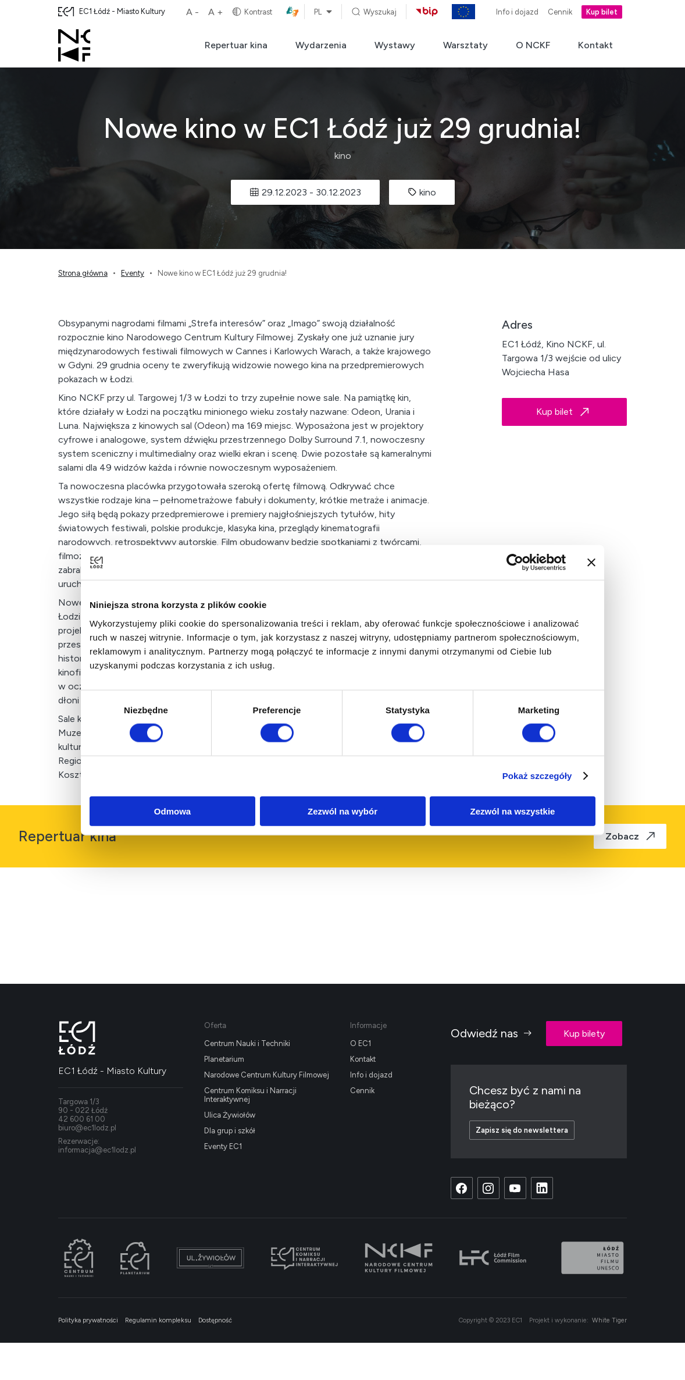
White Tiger (609, 1320)
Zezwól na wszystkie (512, 811)
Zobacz (630, 836)
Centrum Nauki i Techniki (247, 1043)
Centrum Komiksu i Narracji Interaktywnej (250, 1095)
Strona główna (83, 273)
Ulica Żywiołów (229, 1115)
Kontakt (595, 45)
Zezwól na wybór (342, 811)
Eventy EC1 (223, 1146)
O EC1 (360, 1043)
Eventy (132, 273)
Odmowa (172, 811)
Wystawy (394, 45)
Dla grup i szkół (229, 1130)
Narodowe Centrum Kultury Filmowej (266, 1074)
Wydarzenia (321, 45)
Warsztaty (465, 45)
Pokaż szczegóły (537, 776)
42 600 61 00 (81, 1119)
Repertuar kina (236, 45)
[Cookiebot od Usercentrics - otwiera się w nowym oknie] (515, 562)
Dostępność (215, 1320)
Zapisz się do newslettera (522, 1130)
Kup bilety (584, 1033)
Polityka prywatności (88, 1320)
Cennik (560, 12)
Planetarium (224, 1059)
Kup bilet (602, 12)
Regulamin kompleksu (158, 1320)
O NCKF (533, 45)
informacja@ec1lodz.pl (97, 1150)
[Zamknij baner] (591, 563)
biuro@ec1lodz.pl (87, 1127)
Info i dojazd (517, 12)
